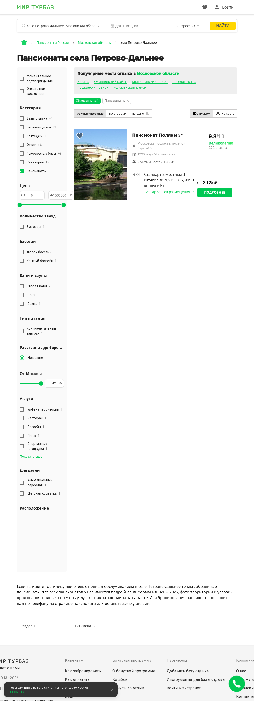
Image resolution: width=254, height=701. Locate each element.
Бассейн (36, 427)
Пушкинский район (93, 87)
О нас (241, 671)
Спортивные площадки (38, 446)
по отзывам (118, 113)
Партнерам (177, 660)
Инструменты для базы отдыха (196, 679)
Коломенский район (129, 87)
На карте (225, 114)
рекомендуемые (90, 113)
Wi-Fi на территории (45, 409)
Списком (201, 113)
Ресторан (37, 418)
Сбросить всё (87, 101)
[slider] (19, 205)
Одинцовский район (111, 82)
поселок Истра (184, 82)
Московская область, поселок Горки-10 (161, 145)
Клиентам (74, 660)
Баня (33, 295)
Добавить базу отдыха (188, 671)
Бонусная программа (131, 660)
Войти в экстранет (184, 688)
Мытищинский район (150, 82)
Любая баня (39, 286)
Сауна (34, 304)
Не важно (35, 358)
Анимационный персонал (40, 482)
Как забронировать (83, 671)
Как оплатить (77, 679)
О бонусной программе (133, 671)
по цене (140, 113)
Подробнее (214, 192)
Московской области (158, 74)
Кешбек (119, 679)
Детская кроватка (44, 493)
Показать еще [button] (31, 456)
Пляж (34, 436)
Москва (83, 82)
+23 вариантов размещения (167, 192)
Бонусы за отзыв (128, 688)
